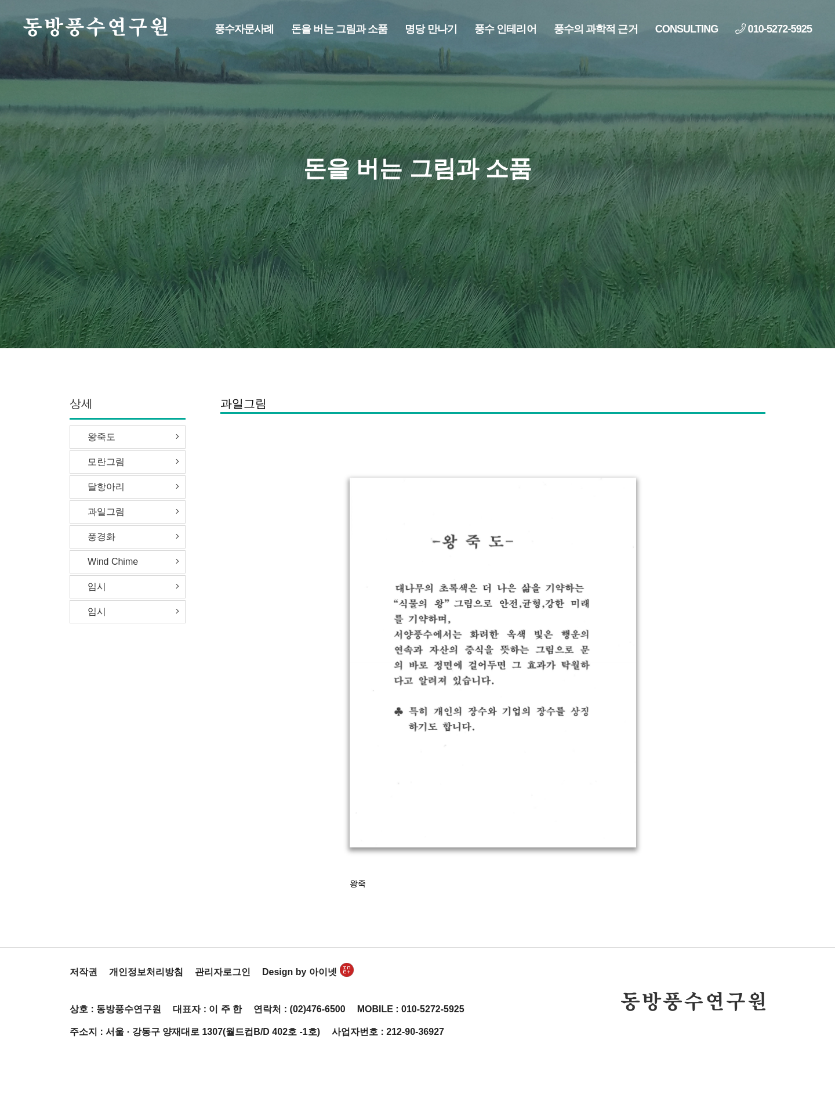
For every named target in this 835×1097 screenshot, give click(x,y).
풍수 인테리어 (505, 29)
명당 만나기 (431, 29)
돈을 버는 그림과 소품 (339, 29)
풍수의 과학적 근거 (596, 29)
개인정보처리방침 (146, 972)
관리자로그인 (223, 972)
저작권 (83, 972)
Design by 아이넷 (308, 972)
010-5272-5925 (773, 29)
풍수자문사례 (244, 29)
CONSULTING (686, 29)
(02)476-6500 (318, 1009)
